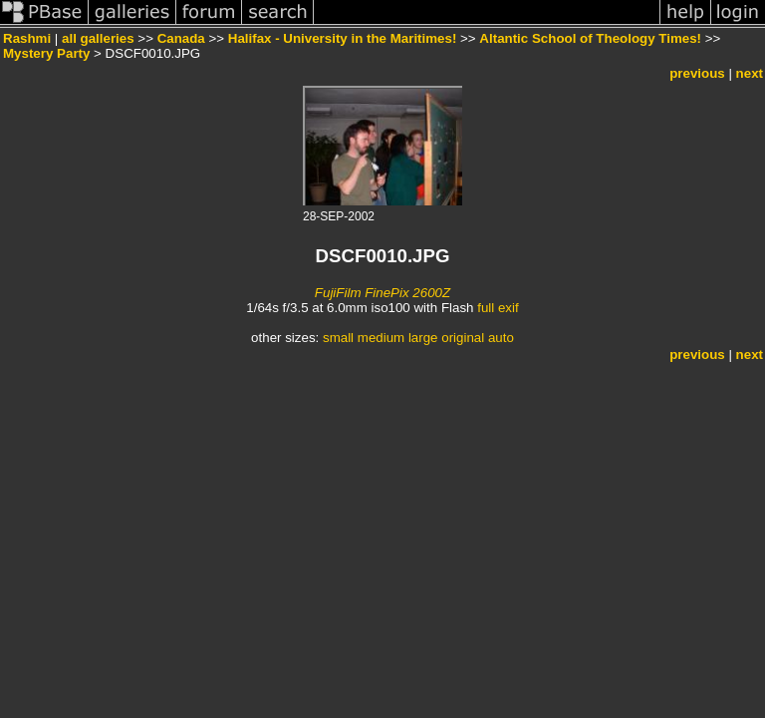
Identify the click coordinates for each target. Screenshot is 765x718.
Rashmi (27, 38)
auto (501, 337)
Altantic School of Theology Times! (590, 38)
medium (381, 337)
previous (697, 73)
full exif (497, 307)
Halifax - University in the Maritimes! (342, 38)
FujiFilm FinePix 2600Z (382, 292)
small (338, 337)
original (462, 337)
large (423, 337)
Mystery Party (46, 53)
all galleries (98, 38)
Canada (181, 38)
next (749, 73)
